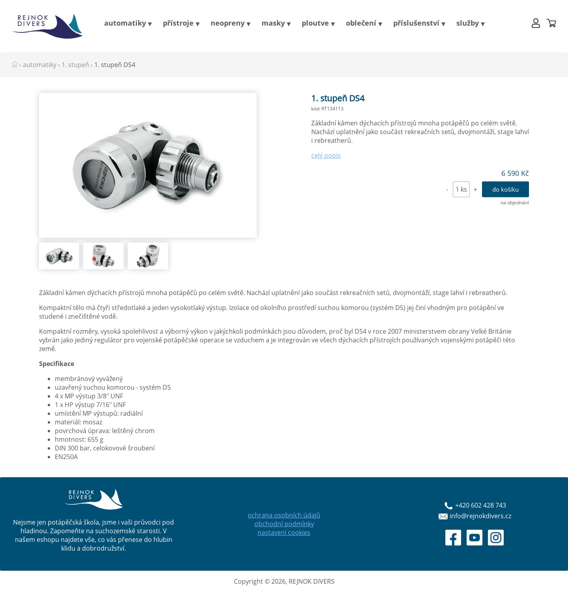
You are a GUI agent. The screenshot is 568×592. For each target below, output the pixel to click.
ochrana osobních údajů (284, 515)
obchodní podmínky (284, 523)
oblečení (361, 23)
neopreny (228, 23)
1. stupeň (75, 64)
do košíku (505, 189)
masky (273, 23)
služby (467, 23)
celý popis (326, 155)
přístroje (178, 23)
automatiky (125, 23)
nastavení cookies (284, 532)
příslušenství (416, 23)
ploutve (315, 23)
